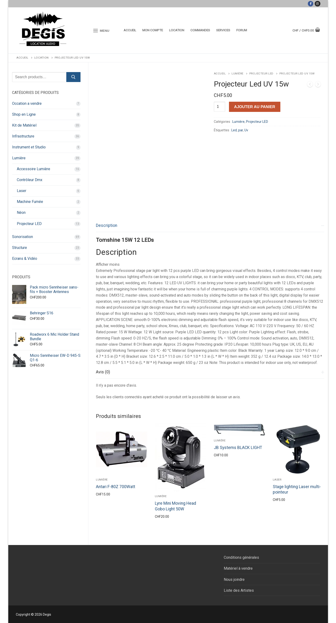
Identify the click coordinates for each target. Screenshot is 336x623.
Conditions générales (241, 557)
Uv (246, 130)
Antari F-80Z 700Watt (115, 486)
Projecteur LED (261, 73)
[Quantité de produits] (219, 107)
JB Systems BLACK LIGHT (238, 447)
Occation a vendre (27, 103)
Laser (277, 479)
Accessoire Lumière (33, 169)
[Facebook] (310, 3)
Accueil (22, 57)
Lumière (237, 73)
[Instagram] (317, 3)
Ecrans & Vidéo (24, 258)
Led (234, 130)
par (240, 130)
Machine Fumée (30, 201)
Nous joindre (234, 579)
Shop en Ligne (24, 114)
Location (41, 57)
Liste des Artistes (239, 590)
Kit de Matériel (24, 125)
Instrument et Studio (29, 147)
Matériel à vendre (238, 568)
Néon (21, 212)
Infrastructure (23, 136)
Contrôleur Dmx (29, 180)
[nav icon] (101, 31)
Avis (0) (103, 372)
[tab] (210, 292)
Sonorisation (22, 236)
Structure (19, 247)
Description (106, 225)
